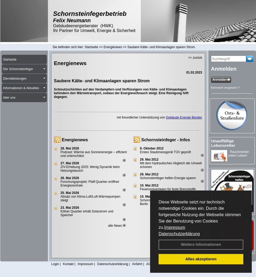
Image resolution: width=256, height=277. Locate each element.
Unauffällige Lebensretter (223, 143)
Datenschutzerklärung (179, 233)
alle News (116, 226)
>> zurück (195, 58)
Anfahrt (137, 264)
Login (55, 264)
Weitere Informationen (201, 244)
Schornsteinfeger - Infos (165, 140)
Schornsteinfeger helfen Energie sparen (168, 178)
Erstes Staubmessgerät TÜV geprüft (165, 152)
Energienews (75, 140)
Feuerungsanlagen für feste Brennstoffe (168, 189)
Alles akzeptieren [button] (201, 259)
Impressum (174, 227)
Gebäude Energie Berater (184, 117)
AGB (149, 264)
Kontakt (68, 264)
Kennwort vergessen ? (225, 87)
